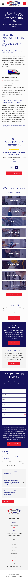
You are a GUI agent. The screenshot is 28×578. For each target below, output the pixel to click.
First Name (4, 390)
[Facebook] (12, 560)
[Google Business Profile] (15, 560)
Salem (13, 338)
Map (14, 527)
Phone (3, 399)
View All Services (14, 294)
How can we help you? (7, 418)
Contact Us (14, 553)
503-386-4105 (14, 518)
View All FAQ (8, 501)
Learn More (14, 318)
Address (4, 409)
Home (14, 542)
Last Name (4, 394)
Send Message (14, 444)
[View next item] (16, 167)
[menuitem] (7, 576)
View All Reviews (14, 173)
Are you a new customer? (8, 414)
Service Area (14, 547)
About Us (14, 545)
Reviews (14, 550)
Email (3, 404)
